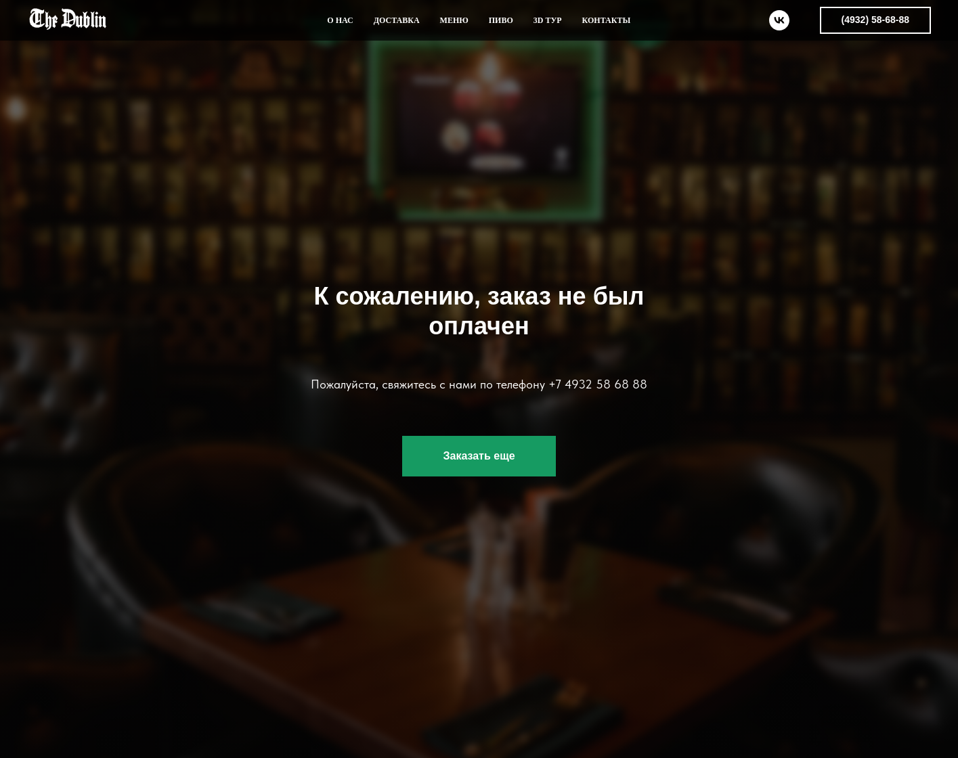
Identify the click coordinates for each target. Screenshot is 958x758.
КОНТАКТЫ (606, 20)
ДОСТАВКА (397, 20)
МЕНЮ (454, 20)
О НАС (340, 20)
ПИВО (501, 20)
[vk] (779, 20)
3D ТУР (548, 20)
